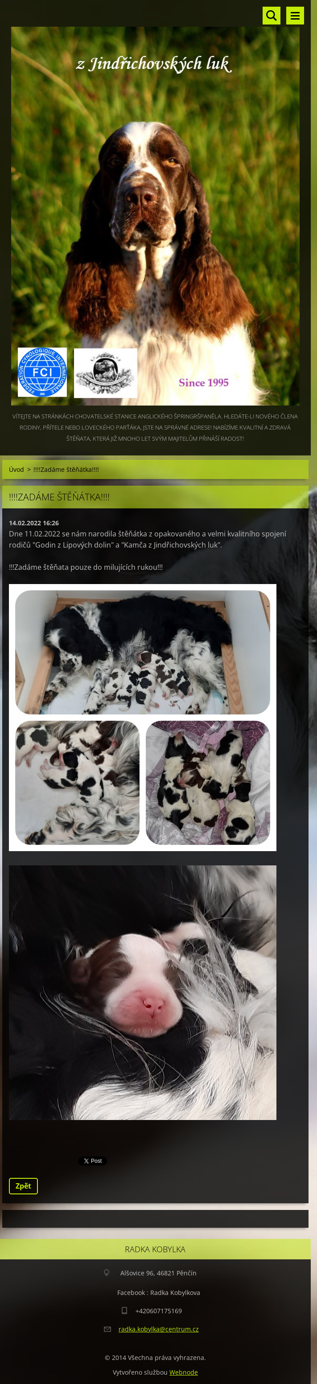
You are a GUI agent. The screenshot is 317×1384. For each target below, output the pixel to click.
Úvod (16, 469)
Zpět (23, 1186)
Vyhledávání (271, 15)
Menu (295, 15)
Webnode (183, 1372)
